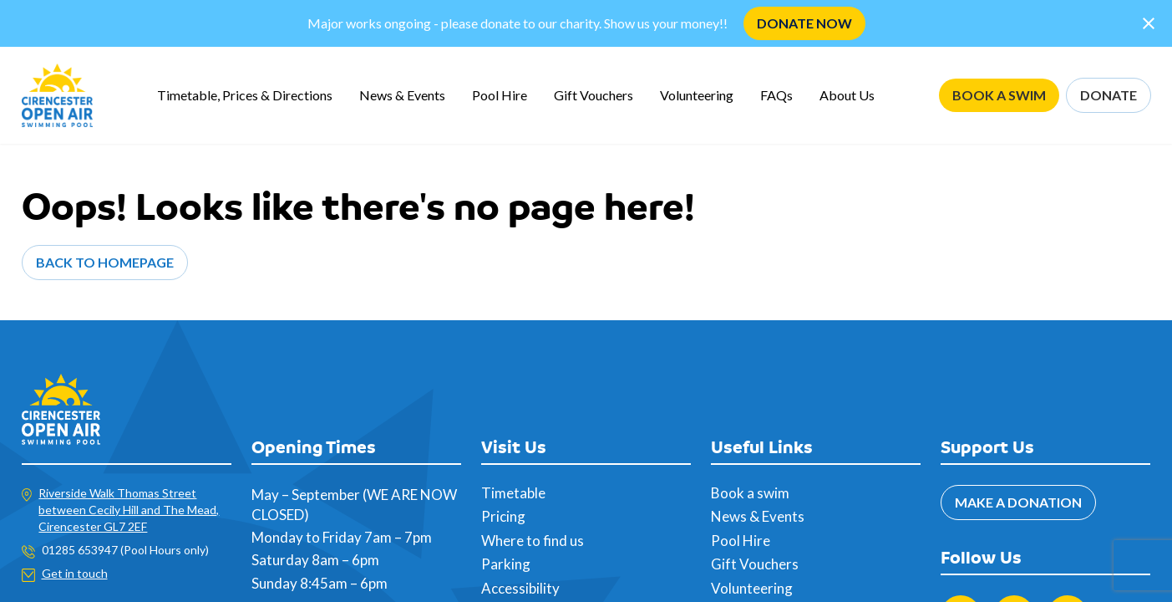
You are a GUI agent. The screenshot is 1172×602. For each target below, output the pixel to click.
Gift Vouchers (593, 95)
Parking (505, 564)
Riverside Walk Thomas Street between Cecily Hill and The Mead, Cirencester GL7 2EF (128, 509)
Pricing (503, 516)
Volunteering (696, 95)
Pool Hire (499, 95)
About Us (847, 95)
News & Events (402, 95)
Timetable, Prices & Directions (244, 95)
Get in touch (75, 573)
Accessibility (520, 588)
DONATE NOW (804, 23)
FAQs (776, 95)
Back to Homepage (105, 262)
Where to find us (532, 540)
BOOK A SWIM (999, 95)
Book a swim (750, 493)
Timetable (513, 493)
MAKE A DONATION (1018, 502)
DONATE (1108, 95)
